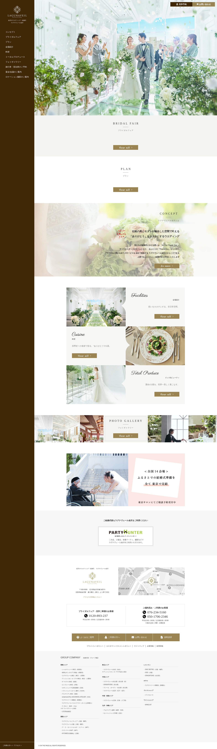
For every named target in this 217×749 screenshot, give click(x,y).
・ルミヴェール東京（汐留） (70, 684)
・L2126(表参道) (66, 711)
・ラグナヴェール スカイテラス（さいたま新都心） (77, 703)
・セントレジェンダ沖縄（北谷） (112, 713)
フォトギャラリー (13, 62)
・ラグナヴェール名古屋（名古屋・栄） (114, 681)
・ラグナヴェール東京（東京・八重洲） (73, 675)
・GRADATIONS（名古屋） (110, 684)
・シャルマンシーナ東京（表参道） (72, 669)
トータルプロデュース (15, 57)
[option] (125, 57)
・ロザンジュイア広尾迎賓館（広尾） (72, 688)
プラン (8, 42)
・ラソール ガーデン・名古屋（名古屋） (115, 687)
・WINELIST (148, 704)
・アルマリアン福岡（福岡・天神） (113, 710)
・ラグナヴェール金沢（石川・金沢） (114, 690)
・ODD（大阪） (149, 672)
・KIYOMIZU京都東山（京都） (70, 733)
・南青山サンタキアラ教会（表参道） (72, 672)
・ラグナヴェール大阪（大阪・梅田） (72, 724)
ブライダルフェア (13, 37)
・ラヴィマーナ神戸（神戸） (70, 730)
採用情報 (160, 646)
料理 (7, 52)
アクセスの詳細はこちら (91, 597)
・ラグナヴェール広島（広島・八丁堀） (114, 700)
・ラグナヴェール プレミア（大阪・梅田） (74, 721)
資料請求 (166, 637)
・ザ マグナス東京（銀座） (69, 681)
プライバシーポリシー (95, 646)
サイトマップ (139, 646)
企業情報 (150, 646)
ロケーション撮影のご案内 (17, 77)
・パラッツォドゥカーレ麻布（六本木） (73, 691)
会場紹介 (9, 47)
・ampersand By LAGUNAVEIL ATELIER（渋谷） (76, 697)
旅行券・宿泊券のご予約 (16, 67)
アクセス (17, 745)
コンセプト (10, 32)
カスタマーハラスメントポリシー (118, 646)
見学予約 (181, 4)
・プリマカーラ (148, 695)
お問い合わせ (139, 637)
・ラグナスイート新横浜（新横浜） (72, 700)
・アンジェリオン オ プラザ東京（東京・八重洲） (76, 678)
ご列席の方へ (7, 745)
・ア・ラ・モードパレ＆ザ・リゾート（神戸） (75, 727)
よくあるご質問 (85, 637)
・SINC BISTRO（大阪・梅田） (154, 669)
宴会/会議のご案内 (14, 72)
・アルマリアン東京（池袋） (70, 694)
